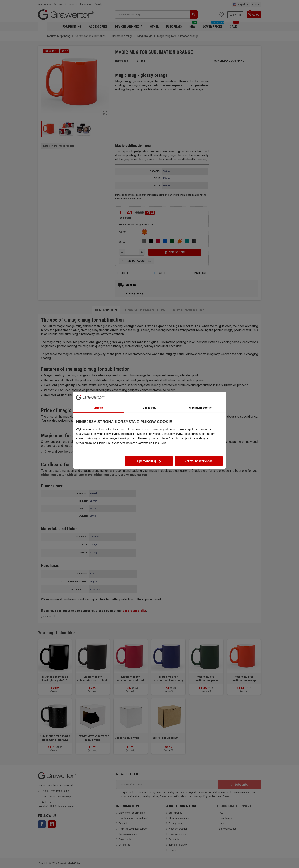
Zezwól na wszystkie (199, 437)
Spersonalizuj (149, 437)
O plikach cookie (200, 383)
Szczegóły (150, 383)
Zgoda (98, 383)
